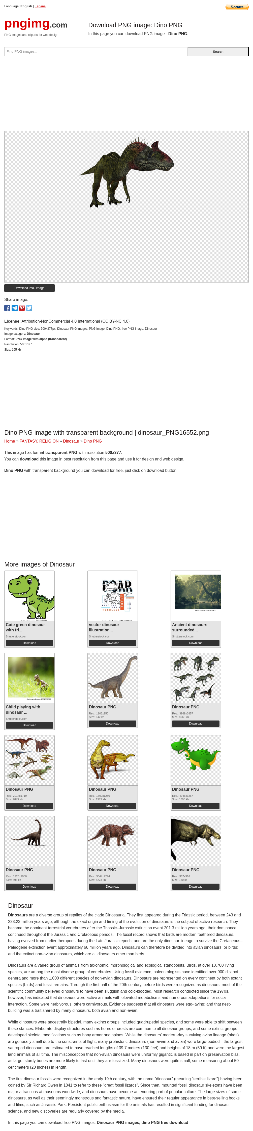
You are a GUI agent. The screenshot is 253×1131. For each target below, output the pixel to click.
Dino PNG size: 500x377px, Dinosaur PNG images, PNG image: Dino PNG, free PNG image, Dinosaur (88, 328)
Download (29, 643)
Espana (40, 6)
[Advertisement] (126, 95)
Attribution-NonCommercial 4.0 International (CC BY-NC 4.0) (75, 321)
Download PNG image (30, 288)
